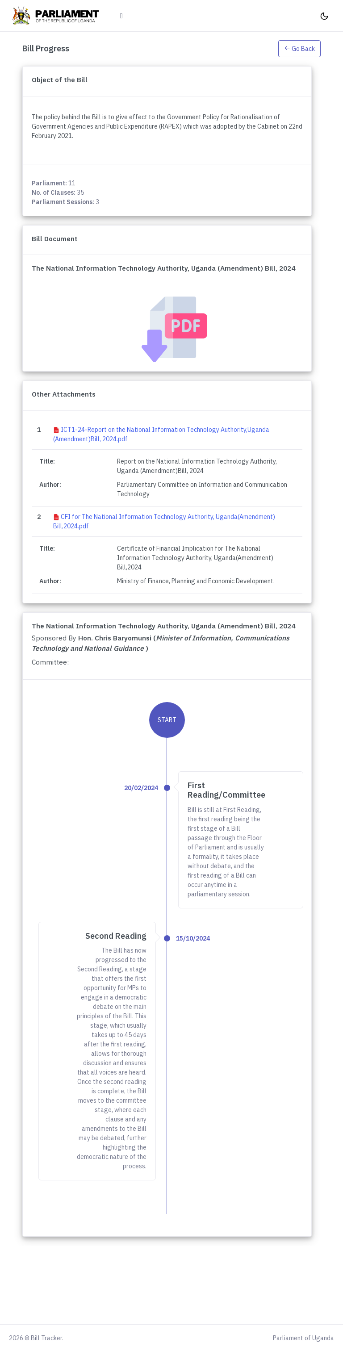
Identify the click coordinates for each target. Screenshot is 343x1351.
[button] (299, 48)
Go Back (299, 49)
